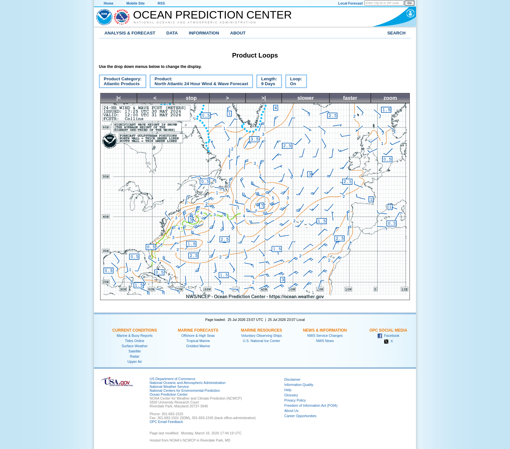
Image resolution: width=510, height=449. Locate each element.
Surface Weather (135, 346)
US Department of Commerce (172, 379)
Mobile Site (136, 3)
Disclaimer (292, 379)
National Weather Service (169, 387)
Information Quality (298, 385)
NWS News (325, 341)
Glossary (291, 395)
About (238, 33)
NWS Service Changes (325, 335)
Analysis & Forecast (129, 33)
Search (396, 33)
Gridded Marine (198, 346)
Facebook (388, 335)
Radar (134, 356)
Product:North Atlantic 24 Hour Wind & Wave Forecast (199, 82)
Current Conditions (134, 330)
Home (109, 3)
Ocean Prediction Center (212, 14)
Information (204, 33)
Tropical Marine (198, 341)
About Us (291, 411)
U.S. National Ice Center (261, 341)
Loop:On (293, 82)
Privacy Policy (295, 400)
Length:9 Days (266, 82)
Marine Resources (261, 330)
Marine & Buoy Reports (135, 335)
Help (287, 390)
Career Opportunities (300, 416)
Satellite (134, 351)
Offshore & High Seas (198, 335)
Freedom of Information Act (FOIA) (310, 405)
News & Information (325, 330)
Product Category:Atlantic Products (120, 82)
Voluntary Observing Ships (261, 335)
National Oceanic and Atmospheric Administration (195, 22)
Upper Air (135, 361)
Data (172, 33)
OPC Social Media (388, 330)
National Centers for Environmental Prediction (185, 390)
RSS (161, 3)
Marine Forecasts (198, 330)
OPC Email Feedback (166, 422)
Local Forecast (350, 3)
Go (409, 3)
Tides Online (134, 341)
